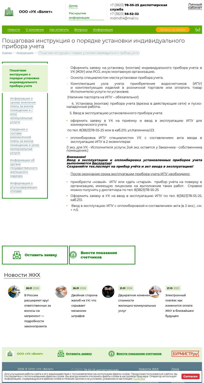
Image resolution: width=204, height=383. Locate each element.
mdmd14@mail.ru (124, 18)
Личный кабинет (195, 6)
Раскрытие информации (79, 15)
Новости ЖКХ (22, 275)
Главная (7, 52)
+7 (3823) (138, 7)
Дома (73, 6)
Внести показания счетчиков (139, 353)
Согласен (190, 376)
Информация (25, 52)
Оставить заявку (79, 353)
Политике (139, 378)
